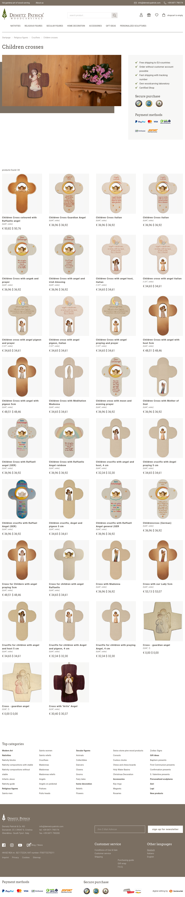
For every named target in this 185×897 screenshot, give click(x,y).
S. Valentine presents (160, 774)
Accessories (95, 26)
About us (39, 3)
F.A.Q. (120, 867)
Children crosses (50, 37)
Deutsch (151, 850)
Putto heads (44, 793)
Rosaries (117, 793)
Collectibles (81, 760)
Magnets (117, 788)
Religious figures (33, 26)
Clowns (79, 769)
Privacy (15, 857)
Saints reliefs (45, 755)
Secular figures (54, 26)
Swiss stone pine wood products (128, 750)
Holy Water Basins (121, 769)
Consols (117, 755)
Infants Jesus (8, 779)
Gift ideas (111, 26)
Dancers (80, 765)
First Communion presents (162, 765)
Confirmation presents (160, 769)
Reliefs (79, 788)
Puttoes (42, 788)
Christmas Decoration (123, 774)
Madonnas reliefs (47, 774)
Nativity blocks (9, 760)
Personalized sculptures (133, 26)
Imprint (5, 857)
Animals (80, 755)
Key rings (117, 784)
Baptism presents (158, 760)
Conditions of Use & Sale (106, 850)
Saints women (45, 750)
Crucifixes (36, 37)
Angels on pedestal (48, 784)
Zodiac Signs (156, 750)
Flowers (80, 793)
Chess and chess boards (124, 765)
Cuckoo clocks (120, 760)
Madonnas (44, 765)
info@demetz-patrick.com (51, 826)
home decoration (76, 26)
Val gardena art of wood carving (16, 3)
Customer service (103, 853)
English (150, 857)
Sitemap (37, 857)
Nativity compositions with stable (17, 765)
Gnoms (79, 774)
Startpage (6, 37)
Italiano (150, 853)
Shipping (99, 857)
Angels (42, 779)
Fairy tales (81, 779)
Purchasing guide (126, 860)
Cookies (26, 857)
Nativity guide (8, 784)
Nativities (15, 26)
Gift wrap (122, 863)
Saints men (7, 793)
